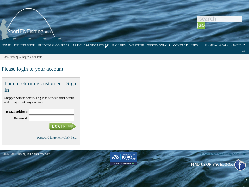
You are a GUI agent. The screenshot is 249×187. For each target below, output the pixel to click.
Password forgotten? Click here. (57, 137)
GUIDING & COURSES (53, 45)
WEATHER (136, 45)
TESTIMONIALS (158, 45)
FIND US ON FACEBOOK (218, 164)
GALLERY (119, 45)
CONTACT (180, 45)
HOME (6, 45)
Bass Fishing (11, 57)
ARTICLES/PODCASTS (90, 46)
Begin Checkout (32, 57)
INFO (194, 45)
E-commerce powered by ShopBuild (223, 154)
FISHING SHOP (24, 45)
